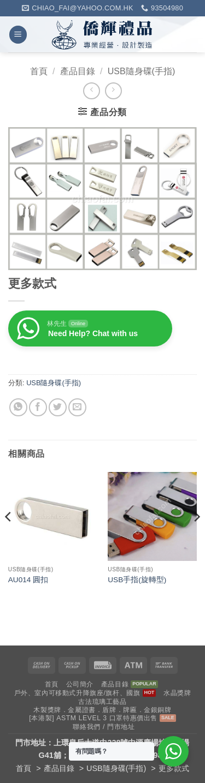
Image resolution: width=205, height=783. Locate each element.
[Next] (196, 539)
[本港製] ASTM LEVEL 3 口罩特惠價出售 (93, 718)
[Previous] (8, 539)
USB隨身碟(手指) (141, 71)
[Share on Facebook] (38, 407)
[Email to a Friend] (77, 407)
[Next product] (91, 90)
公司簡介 (79, 684)
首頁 (39, 71)
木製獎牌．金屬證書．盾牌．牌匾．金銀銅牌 (102, 710)
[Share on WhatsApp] (18, 407)
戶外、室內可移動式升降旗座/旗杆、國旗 (77, 693)
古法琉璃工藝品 (102, 702)
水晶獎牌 (177, 693)
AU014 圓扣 (28, 580)
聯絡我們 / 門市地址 (103, 727)
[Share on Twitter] (58, 407)
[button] (18, 35)
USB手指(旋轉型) (137, 580)
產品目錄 (77, 71)
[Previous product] (113, 90)
